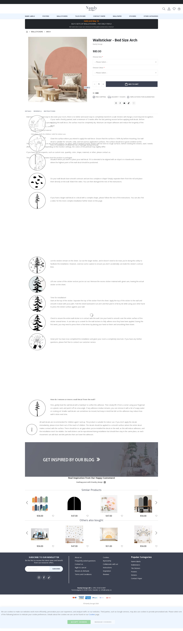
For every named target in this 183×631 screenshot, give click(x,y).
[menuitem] (30, 16)
